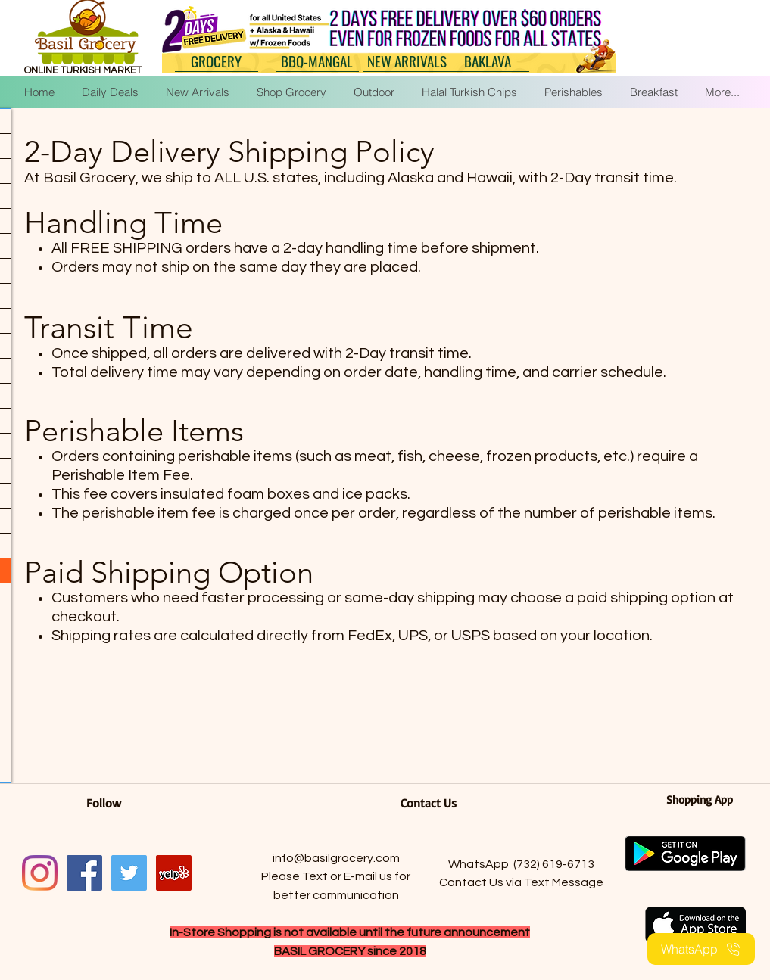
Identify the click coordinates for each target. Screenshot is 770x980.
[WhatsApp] (701, 949)
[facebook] (84, 873)
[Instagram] (40, 873)
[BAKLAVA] (487, 60)
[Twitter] (129, 873)
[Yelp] (174, 873)
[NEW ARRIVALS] (407, 60)
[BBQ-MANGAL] (317, 60)
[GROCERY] (216, 60)
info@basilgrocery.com (336, 858)
